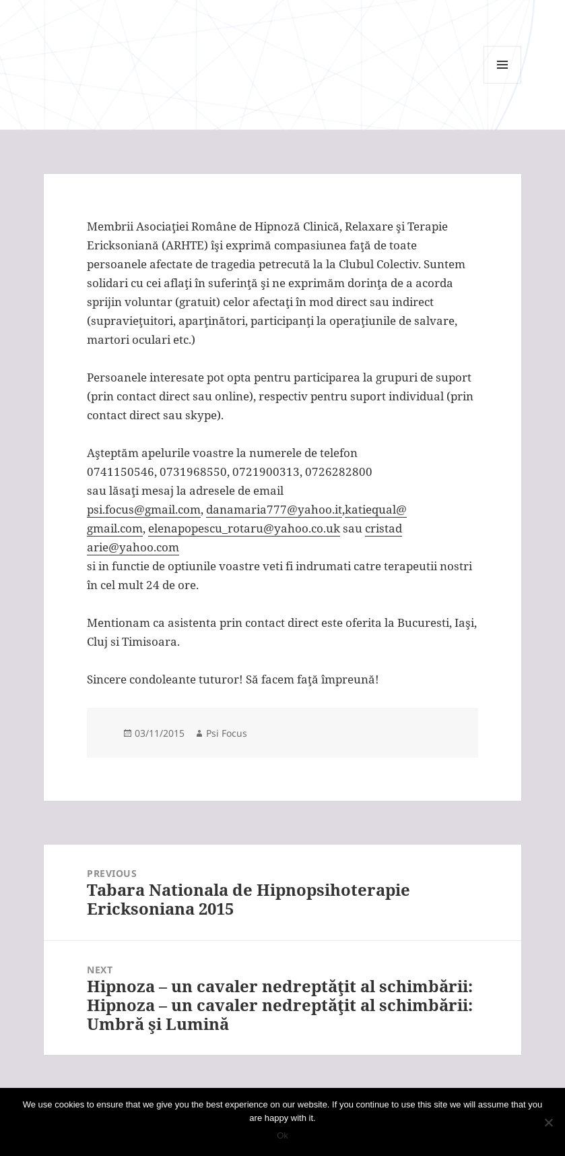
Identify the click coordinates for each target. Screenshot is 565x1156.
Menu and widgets (502, 83)
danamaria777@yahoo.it (274, 509)
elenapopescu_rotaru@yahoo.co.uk (244, 528)
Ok (282, 1135)
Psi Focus (226, 733)
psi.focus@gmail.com (144, 509)
